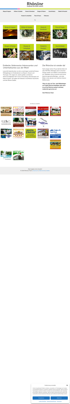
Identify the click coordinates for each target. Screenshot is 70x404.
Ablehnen (59, 398)
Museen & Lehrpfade (26, 15)
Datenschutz (42, 170)
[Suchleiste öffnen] (35, 20)
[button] (67, 385)
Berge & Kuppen (7, 11)
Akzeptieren (41, 398)
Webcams (46, 15)
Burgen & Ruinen (41, 11)
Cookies (48, 170)
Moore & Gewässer (29, 11)
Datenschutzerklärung (51, 401)
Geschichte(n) (52, 11)
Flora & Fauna (37, 15)
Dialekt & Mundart (62, 11)
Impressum (59, 401)
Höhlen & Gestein (18, 11)
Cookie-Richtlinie (42, 401)
